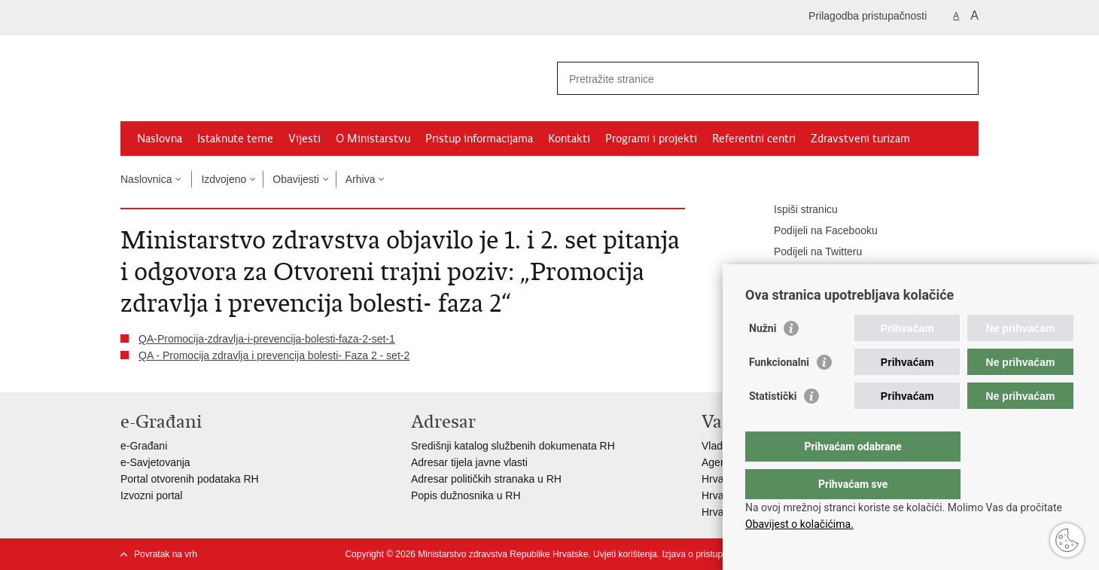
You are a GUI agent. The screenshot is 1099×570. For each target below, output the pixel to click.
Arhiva (361, 179)
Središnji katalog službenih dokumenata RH (513, 446)
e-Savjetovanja (155, 462)
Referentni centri (754, 138)
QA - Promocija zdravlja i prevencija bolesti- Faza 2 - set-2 (274, 355)
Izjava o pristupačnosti (706, 554)
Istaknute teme (235, 138)
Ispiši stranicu (795, 210)
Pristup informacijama (479, 138)
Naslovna (159, 138)
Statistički (772, 426)
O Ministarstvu (373, 138)
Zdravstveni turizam (860, 138)
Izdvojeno (223, 179)
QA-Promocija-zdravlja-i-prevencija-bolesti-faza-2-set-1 (267, 339)
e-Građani (143, 446)
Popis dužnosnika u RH (466, 495)
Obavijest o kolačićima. (799, 524)
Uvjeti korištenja (625, 554)
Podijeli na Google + (811, 273)
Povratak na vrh (165, 554)
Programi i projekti (651, 138)
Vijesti (304, 138)
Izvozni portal (151, 495)
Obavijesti (295, 179)
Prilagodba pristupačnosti (867, 16)
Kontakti (569, 138)
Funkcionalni (779, 392)
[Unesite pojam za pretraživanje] (752, 78)
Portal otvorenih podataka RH (189, 479)
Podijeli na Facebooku (815, 231)
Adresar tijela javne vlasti (469, 462)
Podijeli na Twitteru (807, 252)
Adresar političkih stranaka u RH (486, 479)
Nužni (762, 358)
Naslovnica (146, 179)
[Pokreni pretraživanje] (961, 78)
